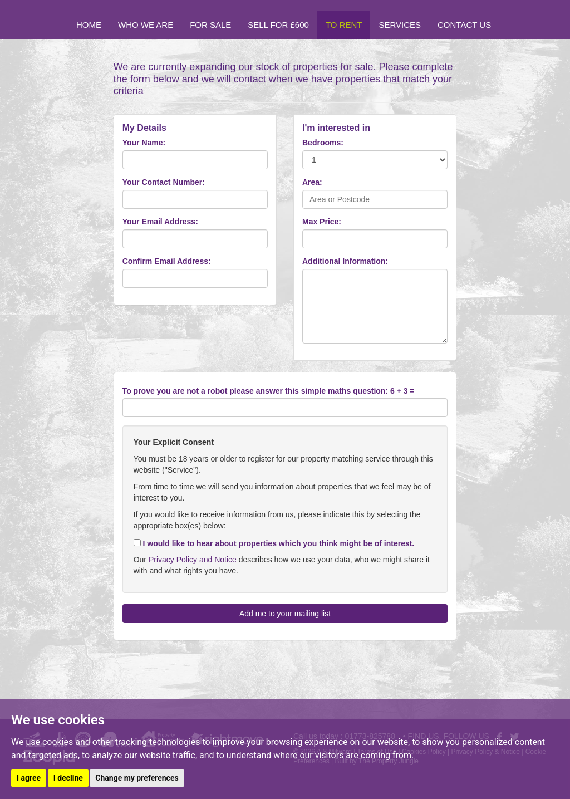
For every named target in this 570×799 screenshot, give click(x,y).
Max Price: (321, 221)
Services (400, 25)
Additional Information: (345, 261)
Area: (312, 182)
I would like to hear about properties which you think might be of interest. (274, 543)
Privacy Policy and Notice (193, 559)
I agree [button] (29, 777)
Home (88, 25)
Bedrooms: (322, 142)
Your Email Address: (160, 221)
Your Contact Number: (163, 182)
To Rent (344, 25)
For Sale (210, 25)
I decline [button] (68, 777)
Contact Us (464, 25)
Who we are (145, 25)
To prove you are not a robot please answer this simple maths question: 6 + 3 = (268, 390)
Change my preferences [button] (136, 777)
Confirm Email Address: (166, 261)
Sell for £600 (278, 25)
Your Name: (144, 142)
